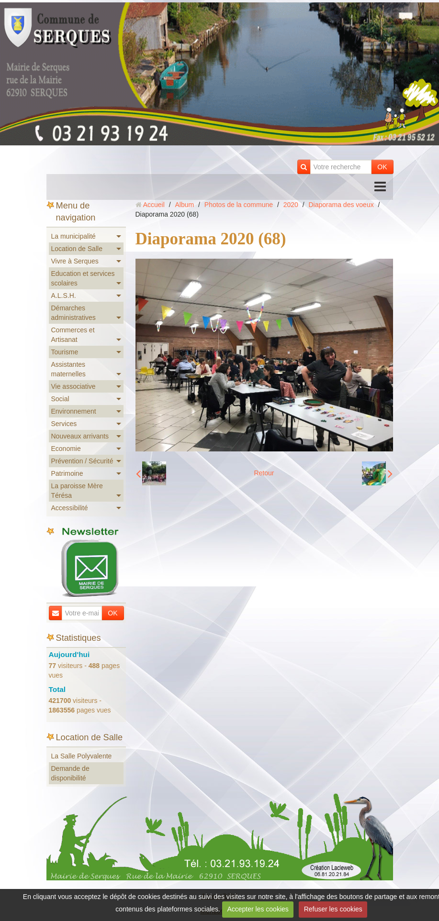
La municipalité (73, 236)
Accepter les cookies (257, 909)
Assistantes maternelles (68, 369)
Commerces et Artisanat (73, 334)
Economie (66, 448)
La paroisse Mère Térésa (77, 490)
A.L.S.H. (63, 295)
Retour (264, 473)
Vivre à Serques (75, 261)
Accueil (154, 204)
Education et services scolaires (83, 278)
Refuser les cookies (333, 909)
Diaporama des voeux (341, 204)
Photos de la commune (238, 204)
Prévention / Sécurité (82, 461)
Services (64, 424)
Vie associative (73, 386)
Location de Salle (76, 248)
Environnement (73, 411)
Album (184, 204)
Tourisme (65, 352)
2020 (290, 204)
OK (382, 167)
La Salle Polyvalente (81, 756)
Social (60, 399)
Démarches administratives (73, 312)
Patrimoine (67, 473)
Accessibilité (69, 508)
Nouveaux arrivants (80, 436)
